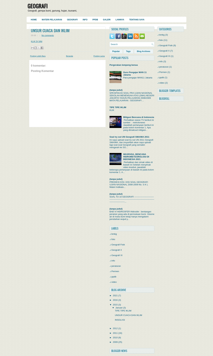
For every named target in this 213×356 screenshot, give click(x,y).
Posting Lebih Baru (38, 56)
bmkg (114, 234)
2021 (115, 295)
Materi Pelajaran (52, 20)
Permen (115, 271)
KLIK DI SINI (36, 41)
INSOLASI (120, 320)
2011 (115, 333)
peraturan (116, 266)
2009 (115, 342)
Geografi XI (116, 255)
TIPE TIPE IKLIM (117, 107)
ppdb (113, 276)
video (114, 282)
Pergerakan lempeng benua (123, 65)
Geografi (72, 20)
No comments (47, 35)
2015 (115, 304)
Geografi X (116, 250)
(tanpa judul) (115, 90)
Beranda (69, 56)
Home (34, 20)
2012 (115, 328)
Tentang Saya (136, 20)
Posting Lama (99, 56)
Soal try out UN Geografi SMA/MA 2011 (129, 137)
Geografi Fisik (118, 244)
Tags (128, 51)
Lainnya (119, 20)
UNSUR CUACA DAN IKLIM (50, 30)
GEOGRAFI (37, 6)
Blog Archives (143, 51)
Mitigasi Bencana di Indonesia (138, 117)
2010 (115, 337)
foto (113, 239)
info (113, 260)
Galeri (106, 20)
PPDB (95, 20)
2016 (115, 300)
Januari (119, 307)
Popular (116, 51)
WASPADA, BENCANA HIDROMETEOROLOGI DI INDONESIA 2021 (136, 156)
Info (85, 20)
